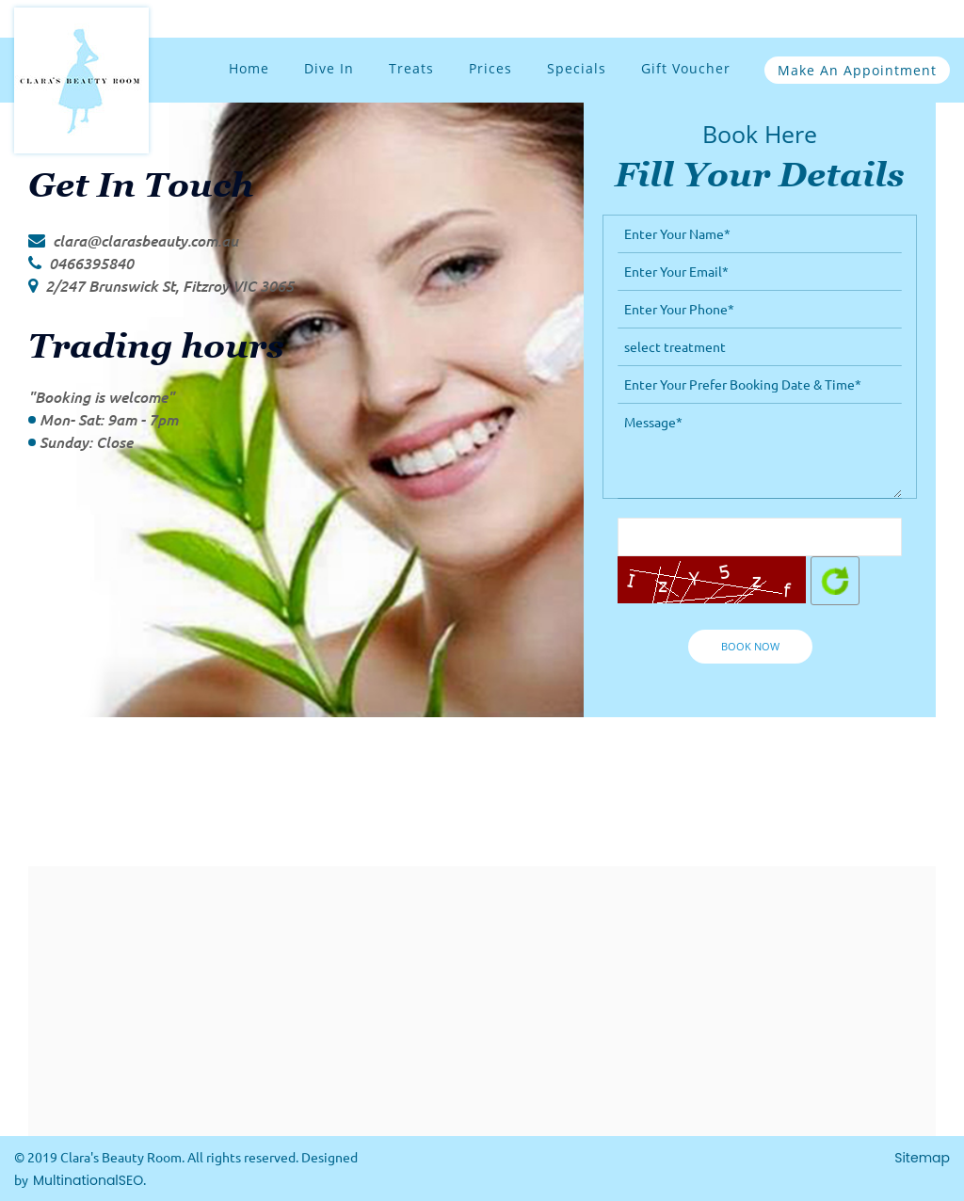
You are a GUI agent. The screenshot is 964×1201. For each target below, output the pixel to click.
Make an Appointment (857, 70)
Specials (576, 68)
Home (249, 68)
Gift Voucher (686, 68)
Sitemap (922, 1157)
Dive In (329, 68)
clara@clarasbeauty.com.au (145, 240)
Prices (490, 68)
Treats (411, 68)
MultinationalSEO (88, 1180)
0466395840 (91, 263)
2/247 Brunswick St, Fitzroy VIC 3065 (169, 286)
